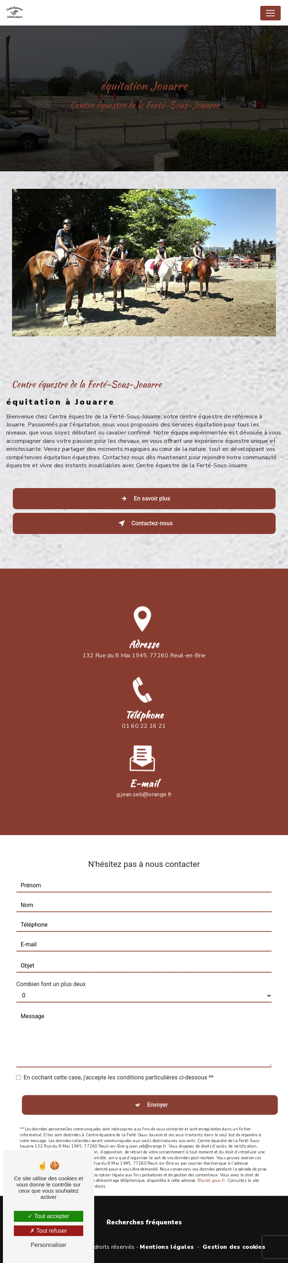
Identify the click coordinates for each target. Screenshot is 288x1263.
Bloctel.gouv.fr (211, 1166)
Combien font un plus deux (50, 969)
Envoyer (157, 1090)
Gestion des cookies (234, 1247)
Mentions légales (167, 1247)
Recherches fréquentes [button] (144, 1222)
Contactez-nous (144, 523)
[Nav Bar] (270, 13)
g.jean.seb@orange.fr (144, 780)
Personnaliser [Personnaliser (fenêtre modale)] (48, 1245)
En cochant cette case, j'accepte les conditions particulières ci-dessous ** (118, 1062)
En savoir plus (144, 498)
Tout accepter (48, 1216)
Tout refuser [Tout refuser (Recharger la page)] (48, 1231)
